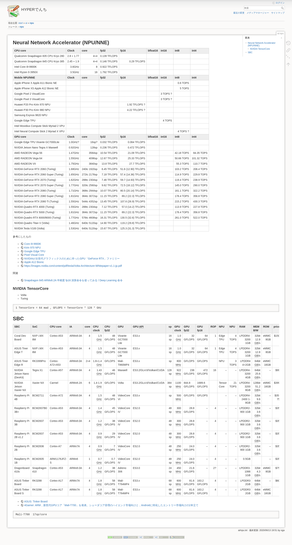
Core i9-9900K (32, 243)
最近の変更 (238, 13)
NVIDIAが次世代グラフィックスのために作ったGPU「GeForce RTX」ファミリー (72, 258)
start (20, 23)
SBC (250, 52)
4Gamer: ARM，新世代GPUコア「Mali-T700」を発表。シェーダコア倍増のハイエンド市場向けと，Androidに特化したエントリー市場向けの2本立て (111, 505)
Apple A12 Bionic (34, 262)
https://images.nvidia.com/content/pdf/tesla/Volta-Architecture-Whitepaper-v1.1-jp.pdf (73, 265)
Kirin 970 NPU (32, 247)
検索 (283, 8)
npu (32, 23)
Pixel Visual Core (34, 254)
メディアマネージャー (258, 13)
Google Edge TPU (34, 251)
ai (26, 23)
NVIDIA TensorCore (260, 49)
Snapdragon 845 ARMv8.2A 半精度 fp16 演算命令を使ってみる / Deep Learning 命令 (73, 280)
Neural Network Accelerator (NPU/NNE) (261, 44)
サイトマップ (278, 13)
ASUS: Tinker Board (36, 501)
